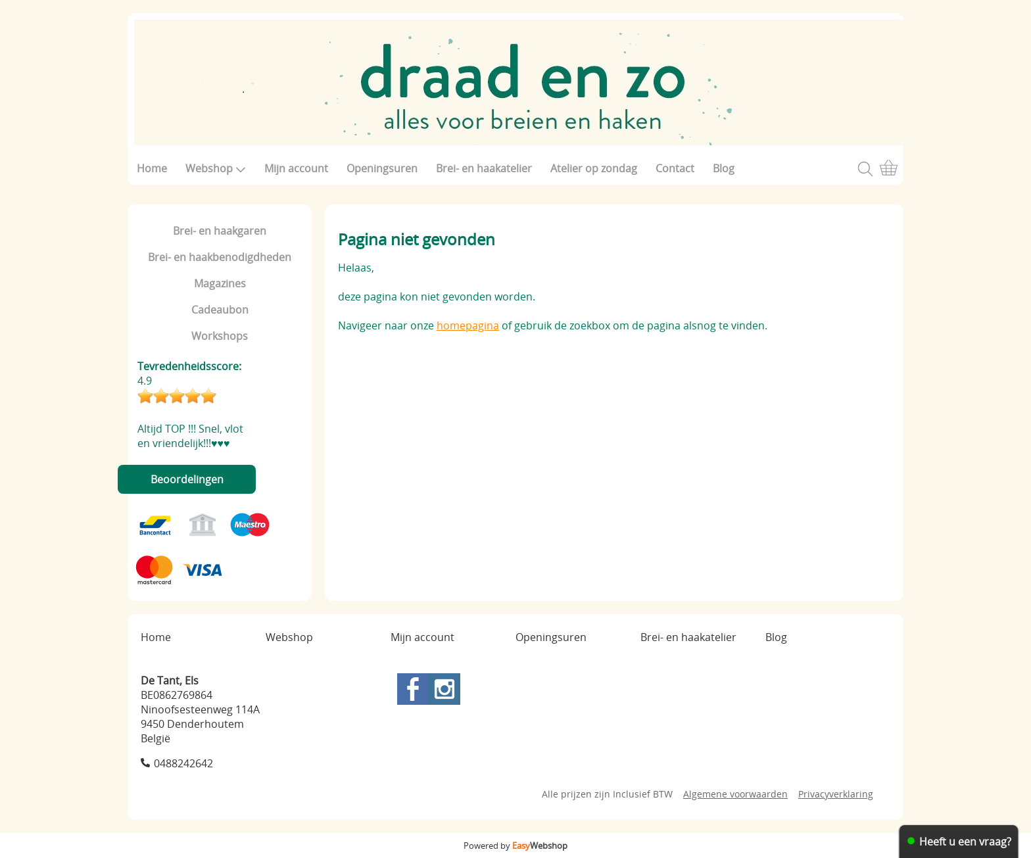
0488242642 (183, 763)
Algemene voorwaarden (735, 794)
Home (152, 168)
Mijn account (296, 168)
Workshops (219, 336)
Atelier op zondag (593, 168)
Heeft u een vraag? (965, 841)
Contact (675, 168)
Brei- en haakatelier (484, 168)
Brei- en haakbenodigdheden (219, 257)
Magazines (220, 283)
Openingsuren (382, 168)
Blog (723, 168)
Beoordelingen (187, 479)
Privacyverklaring (835, 794)
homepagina (468, 325)
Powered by (515, 845)
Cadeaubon (220, 309)
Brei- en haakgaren (219, 231)
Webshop (215, 168)
